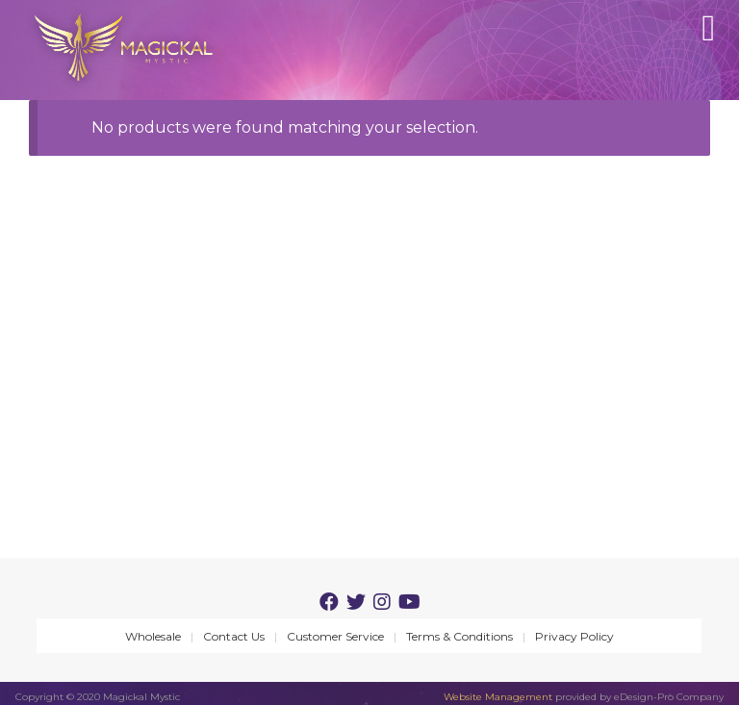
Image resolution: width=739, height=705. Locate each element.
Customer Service (335, 636)
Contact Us (234, 636)
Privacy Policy (574, 636)
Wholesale (153, 636)
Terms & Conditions (459, 636)
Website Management (498, 697)
